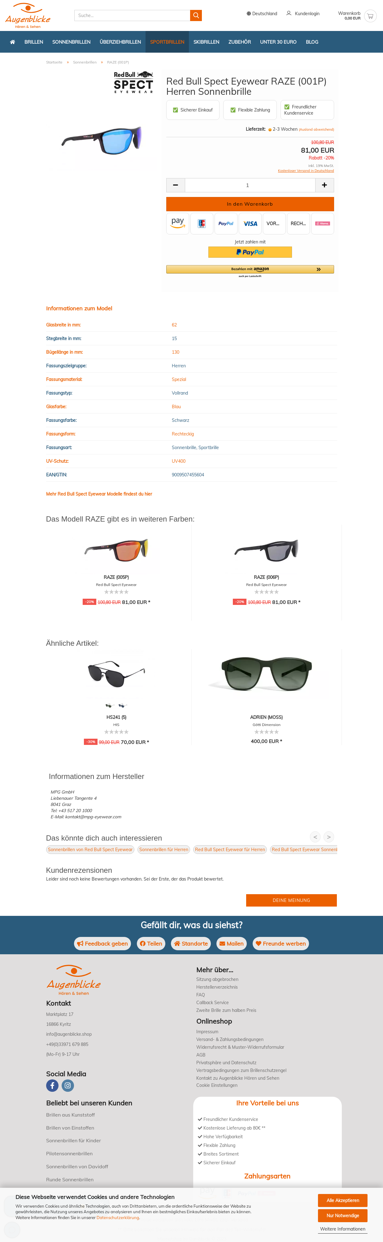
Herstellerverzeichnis (217, 987)
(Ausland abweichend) (316, 129)
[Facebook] (52, 1085)
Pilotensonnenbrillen (69, 1153)
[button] (250, 271)
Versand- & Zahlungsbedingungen (229, 1039)
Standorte (191, 943)
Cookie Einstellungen (216, 1085)
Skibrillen (206, 42)
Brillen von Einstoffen (70, 1128)
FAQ (200, 995)
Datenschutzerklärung (118, 1217)
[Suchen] (196, 15)
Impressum (207, 1031)
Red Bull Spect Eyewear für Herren (230, 849)
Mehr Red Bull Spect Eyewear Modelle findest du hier (99, 494)
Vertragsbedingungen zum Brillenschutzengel (241, 1070)
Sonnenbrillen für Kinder (73, 1140)
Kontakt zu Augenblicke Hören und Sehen (237, 1078)
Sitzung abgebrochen (217, 979)
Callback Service (212, 1002)
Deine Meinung (291, 900)
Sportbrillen (167, 42)
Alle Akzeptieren (343, 1200)
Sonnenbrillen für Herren (163, 849)
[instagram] (68, 1085)
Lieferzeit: (255, 129)
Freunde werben (281, 943)
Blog (312, 42)
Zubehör (239, 42)
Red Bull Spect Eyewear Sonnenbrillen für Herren (321, 849)
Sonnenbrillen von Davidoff (77, 1166)
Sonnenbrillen (71, 42)
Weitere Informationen (342, 1229)
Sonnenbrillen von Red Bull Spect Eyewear (90, 849)
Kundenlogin (303, 14)
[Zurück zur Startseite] (12, 42)
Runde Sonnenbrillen (70, 1179)
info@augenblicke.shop (69, 1034)
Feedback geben (102, 943)
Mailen (232, 943)
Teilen (151, 943)
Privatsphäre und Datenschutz (226, 1062)
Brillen (33, 42)
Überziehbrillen (120, 42)
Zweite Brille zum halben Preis (226, 1010)
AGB (201, 1055)
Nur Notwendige (343, 1215)
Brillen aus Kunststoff (70, 1115)
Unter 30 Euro (278, 42)
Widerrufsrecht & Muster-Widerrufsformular (240, 1047)
